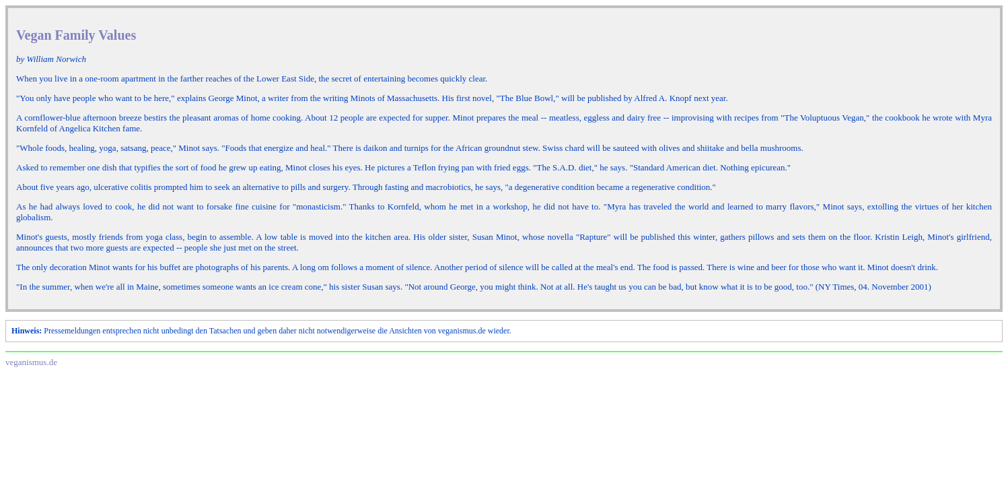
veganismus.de (31, 362)
